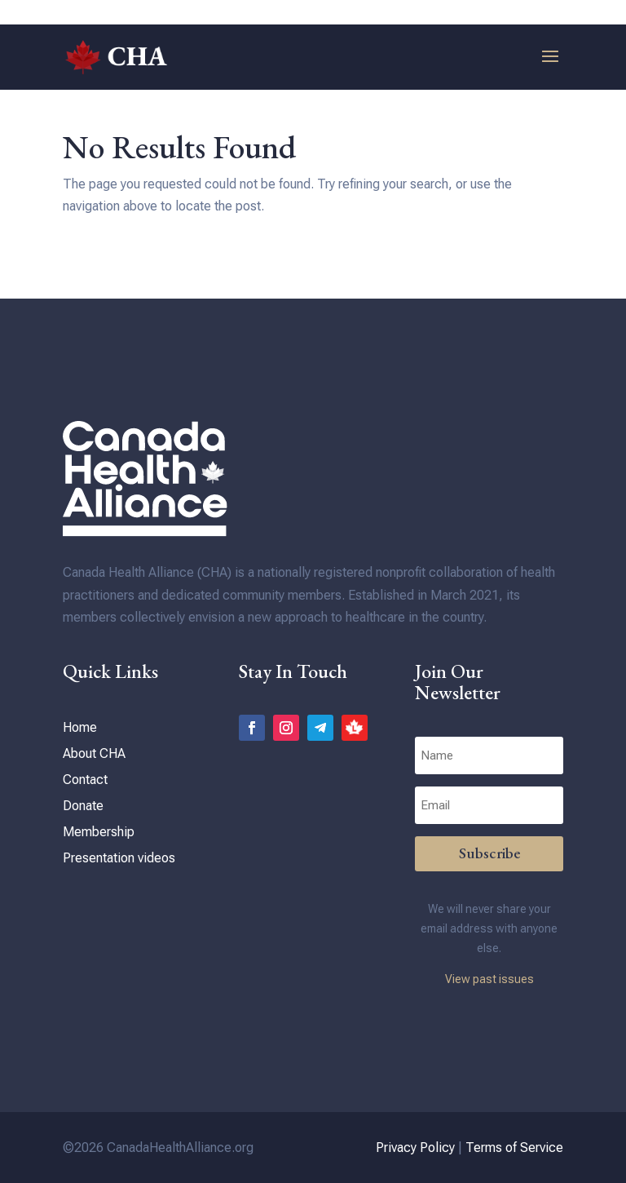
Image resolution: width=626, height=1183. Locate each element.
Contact (85, 779)
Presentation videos (119, 858)
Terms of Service (514, 1147)
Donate (83, 805)
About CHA (94, 753)
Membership (98, 832)
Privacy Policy (415, 1147)
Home (80, 727)
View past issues (489, 979)
